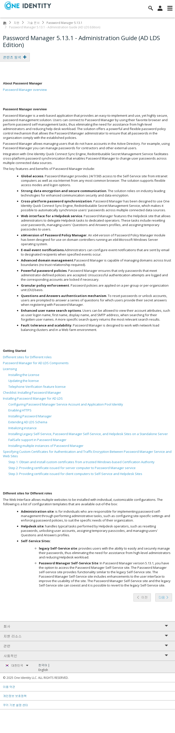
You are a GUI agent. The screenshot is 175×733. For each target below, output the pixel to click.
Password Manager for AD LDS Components (36, 363)
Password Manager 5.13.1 (64, 23)
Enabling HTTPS (20, 410)
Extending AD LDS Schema (27, 422)
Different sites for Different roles (27, 357)
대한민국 (20, 665)
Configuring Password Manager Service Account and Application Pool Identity (65, 404)
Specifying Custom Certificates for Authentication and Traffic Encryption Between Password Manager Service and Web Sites (87, 453)
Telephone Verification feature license (37, 386)
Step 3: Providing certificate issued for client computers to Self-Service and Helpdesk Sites (75, 474)
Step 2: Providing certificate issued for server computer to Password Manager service (72, 468)
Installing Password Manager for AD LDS (33, 398)
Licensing (10, 369)
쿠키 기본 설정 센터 (15, 705)
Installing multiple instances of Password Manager (45, 445)
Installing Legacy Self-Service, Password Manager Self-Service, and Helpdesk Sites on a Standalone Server (88, 434)
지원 (16, 23)
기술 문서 (33, 23)
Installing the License (23, 375)
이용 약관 (9, 687)
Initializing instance (22, 428)
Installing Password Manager (30, 416)
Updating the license (23, 380)
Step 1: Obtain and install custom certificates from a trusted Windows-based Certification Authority (81, 462)
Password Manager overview (25, 89)
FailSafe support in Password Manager (37, 440)
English (43, 670)
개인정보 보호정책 (15, 696)
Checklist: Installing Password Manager (32, 392)
